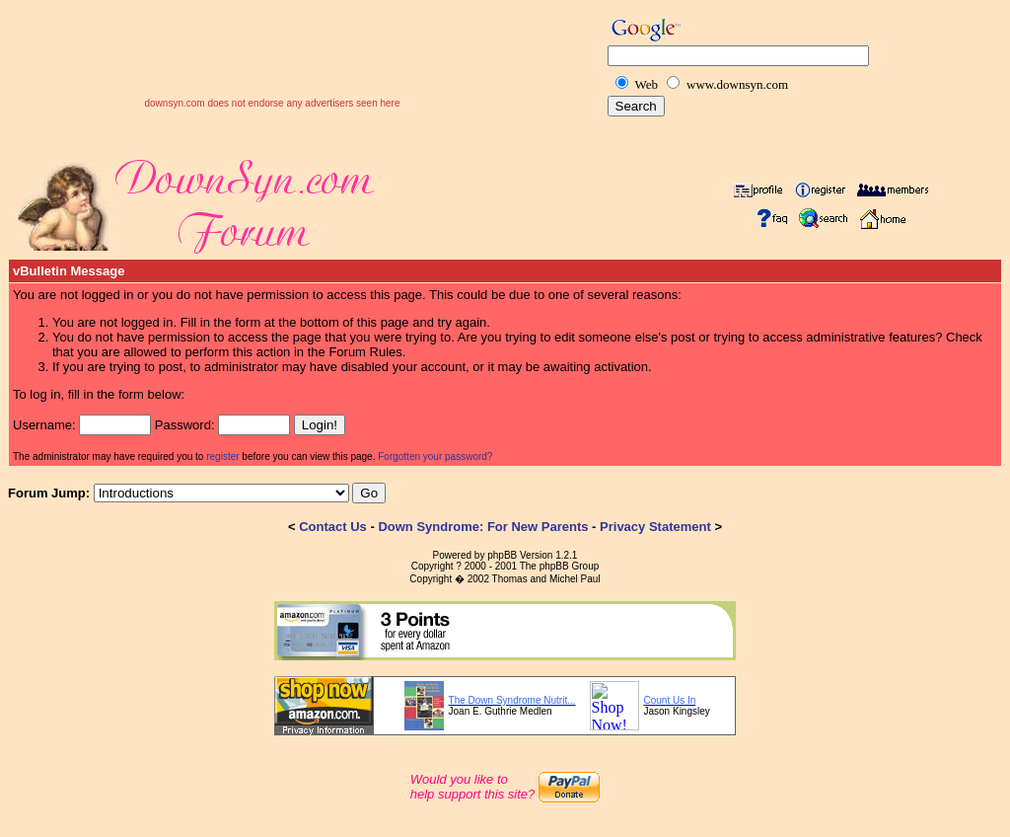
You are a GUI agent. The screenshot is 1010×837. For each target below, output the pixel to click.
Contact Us (333, 526)
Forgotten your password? (435, 456)
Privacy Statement (655, 526)
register (222, 456)
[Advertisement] (272, 68)
